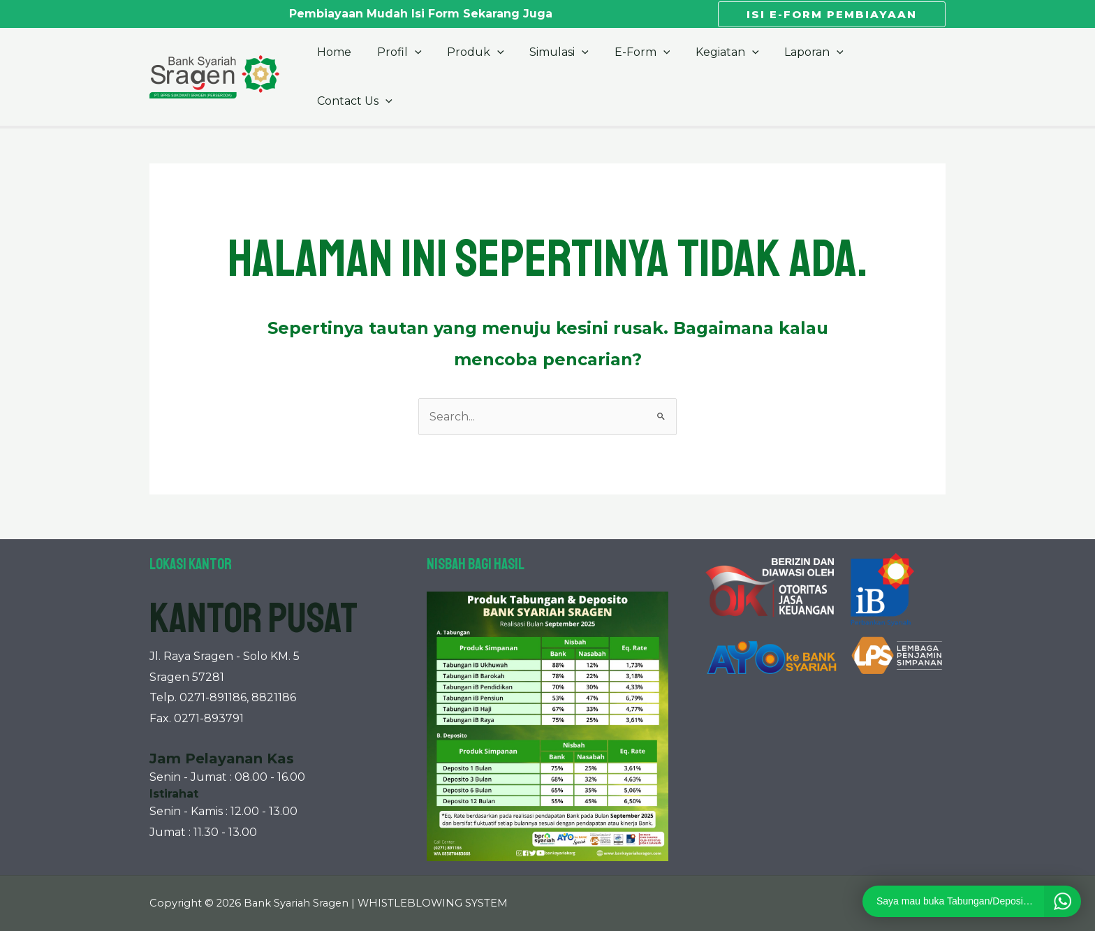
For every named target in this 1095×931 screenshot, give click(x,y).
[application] (425, 60)
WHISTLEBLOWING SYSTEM (433, 903)
